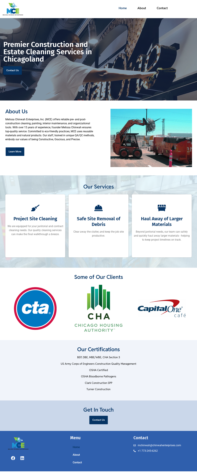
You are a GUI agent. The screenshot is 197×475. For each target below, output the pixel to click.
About (141, 8)
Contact (162, 8)
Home (123, 8)
